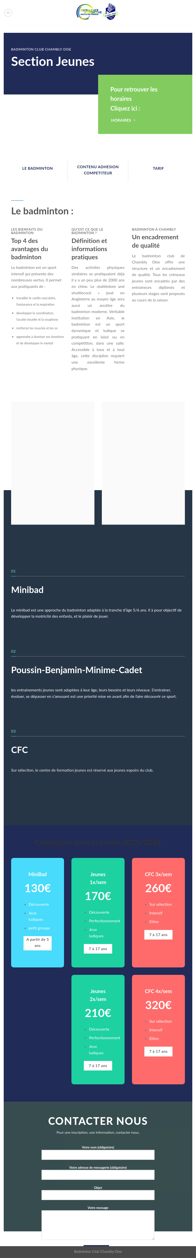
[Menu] (8, 13)
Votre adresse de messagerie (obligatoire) (98, 1175)
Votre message (98, 1225)
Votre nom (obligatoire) (98, 1154)
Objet (98, 1194)
